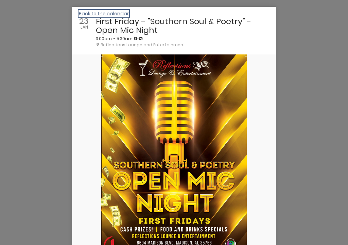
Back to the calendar (104, 13)
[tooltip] (135, 38)
